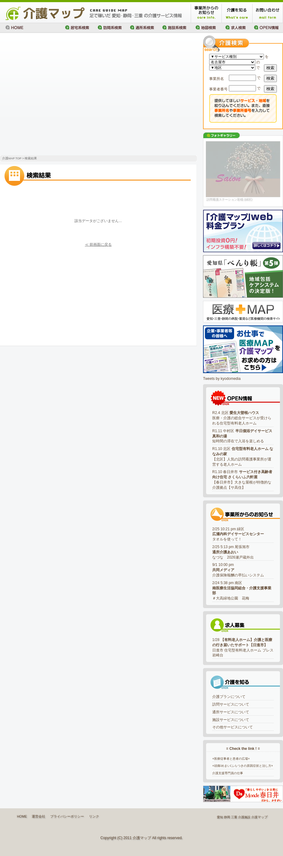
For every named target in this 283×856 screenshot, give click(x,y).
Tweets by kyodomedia (222, 378)
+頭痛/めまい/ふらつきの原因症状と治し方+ (242, 765)
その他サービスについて (232, 727)
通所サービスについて (230, 712)
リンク (94, 816)
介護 (254, 817)
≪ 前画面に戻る (98, 244)
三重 (234, 817)
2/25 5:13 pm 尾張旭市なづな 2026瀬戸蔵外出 (233, 552)
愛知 (220, 817)
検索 (270, 68)
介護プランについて (228, 697)
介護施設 (244, 817)
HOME (22, 816)
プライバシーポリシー (67, 816)
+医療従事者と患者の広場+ (231, 758)
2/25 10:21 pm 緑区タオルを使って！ (238, 534)
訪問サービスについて (230, 704)
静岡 (227, 817)
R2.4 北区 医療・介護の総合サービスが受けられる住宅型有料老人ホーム (241, 418)
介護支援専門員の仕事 (227, 773)
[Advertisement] (57, 94)
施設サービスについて (230, 720)
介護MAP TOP (11, 158)
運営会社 (38, 816)
